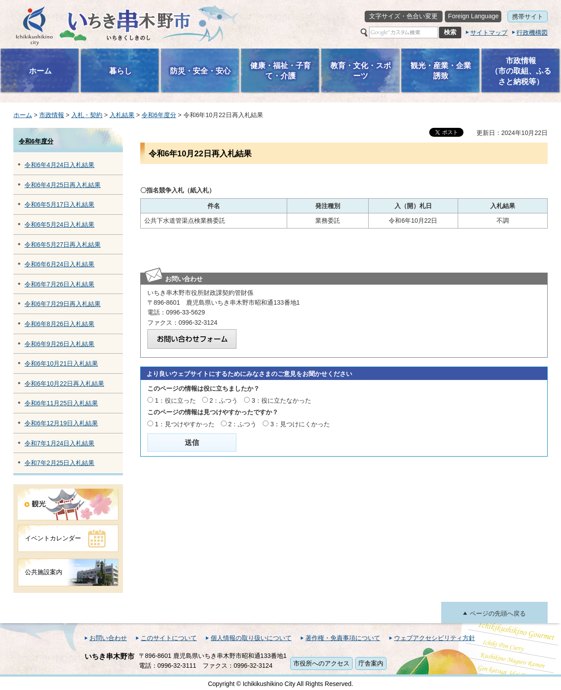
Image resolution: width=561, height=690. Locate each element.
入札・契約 (86, 114)
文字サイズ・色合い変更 (403, 16)
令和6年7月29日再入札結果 (62, 303)
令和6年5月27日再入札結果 (62, 244)
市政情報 (51, 114)
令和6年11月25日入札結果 (61, 403)
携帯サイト (527, 16)
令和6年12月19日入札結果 (61, 423)
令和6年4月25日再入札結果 (62, 184)
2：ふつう (224, 400)
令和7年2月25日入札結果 (59, 462)
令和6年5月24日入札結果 (59, 224)
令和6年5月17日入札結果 (59, 204)
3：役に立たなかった (281, 400)
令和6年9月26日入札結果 (59, 343)
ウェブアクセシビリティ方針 (434, 637)
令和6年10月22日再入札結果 (64, 383)
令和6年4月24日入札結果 (59, 164)
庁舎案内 (370, 663)
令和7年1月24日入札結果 (59, 443)
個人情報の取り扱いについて (251, 637)
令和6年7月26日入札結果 (59, 284)
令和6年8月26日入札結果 (59, 323)
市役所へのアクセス (321, 663)
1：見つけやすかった (185, 424)
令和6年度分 (159, 114)
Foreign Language (473, 16)
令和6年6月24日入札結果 (59, 264)
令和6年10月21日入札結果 (61, 363)
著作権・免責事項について (342, 637)
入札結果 (122, 114)
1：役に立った (175, 400)
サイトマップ (489, 32)
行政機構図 (532, 32)
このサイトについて (169, 637)
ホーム (22, 114)
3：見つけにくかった (300, 424)
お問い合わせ (108, 637)
